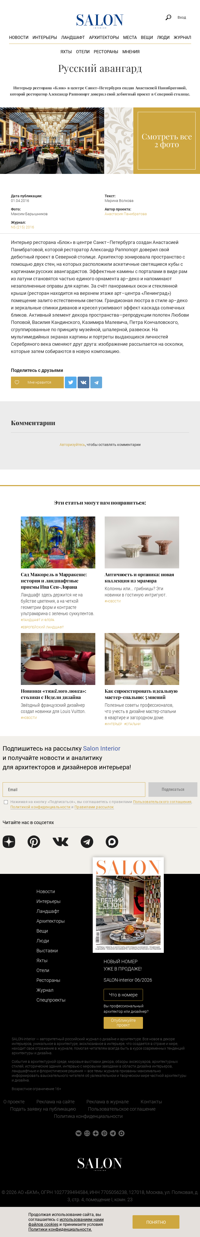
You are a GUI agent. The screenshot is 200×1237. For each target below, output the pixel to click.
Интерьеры (45, 37)
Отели (83, 51)
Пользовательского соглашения (162, 802)
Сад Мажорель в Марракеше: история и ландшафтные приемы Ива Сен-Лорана (54, 580)
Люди (163, 37)
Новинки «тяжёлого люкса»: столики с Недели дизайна (53, 694)
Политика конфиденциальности (88, 1116)
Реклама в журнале (107, 1101)
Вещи (147, 37)
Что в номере (123, 994)
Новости (18, 37)
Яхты (66, 51)
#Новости (113, 601)
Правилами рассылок (94, 807)
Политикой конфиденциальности (40, 807)
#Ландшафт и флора (37, 620)
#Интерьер (113, 724)
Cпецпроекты (51, 1000)
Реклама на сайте (55, 1101)
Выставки (47, 950)
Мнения (131, 51)
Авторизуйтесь (72, 445)
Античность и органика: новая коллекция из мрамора (139, 577)
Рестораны (106, 51)
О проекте (13, 1101)
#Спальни (132, 724)
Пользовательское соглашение (121, 1109)
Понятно (156, 1222)
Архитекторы (104, 37)
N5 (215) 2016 (22, 227)
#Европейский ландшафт (42, 627)
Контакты (151, 1101)
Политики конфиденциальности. (60, 1229)
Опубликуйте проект (123, 1023)
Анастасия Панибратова (126, 214)
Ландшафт (73, 37)
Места (130, 37)
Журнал (182, 37)
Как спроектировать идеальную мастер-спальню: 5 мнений (141, 694)
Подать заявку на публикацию (43, 1109)
